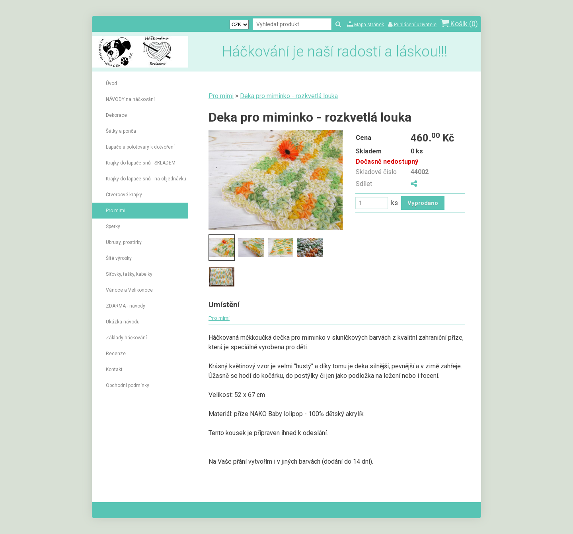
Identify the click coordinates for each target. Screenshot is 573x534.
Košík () (459, 23)
